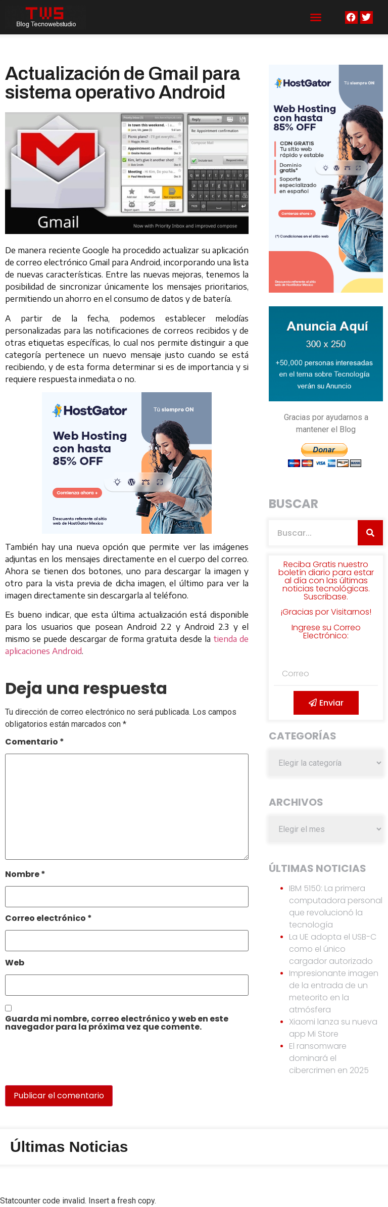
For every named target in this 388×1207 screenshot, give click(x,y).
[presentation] (74, 1063)
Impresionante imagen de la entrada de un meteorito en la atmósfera (333, 991)
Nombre (25, 875)
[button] (316, 17)
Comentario (34, 743)
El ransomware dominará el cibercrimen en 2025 (329, 1058)
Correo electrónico (48, 919)
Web (14, 963)
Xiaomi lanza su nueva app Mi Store (333, 1028)
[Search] (370, 532)
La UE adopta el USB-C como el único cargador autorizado (332, 949)
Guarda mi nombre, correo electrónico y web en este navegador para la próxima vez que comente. (116, 1024)
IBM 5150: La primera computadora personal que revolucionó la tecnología (335, 907)
